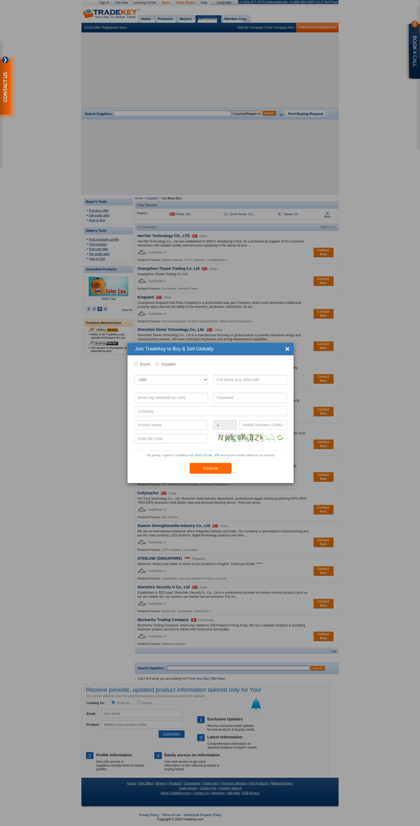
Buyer (145, 364)
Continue (210, 468)
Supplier (168, 364)
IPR (217, 455)
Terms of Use (203, 455)
